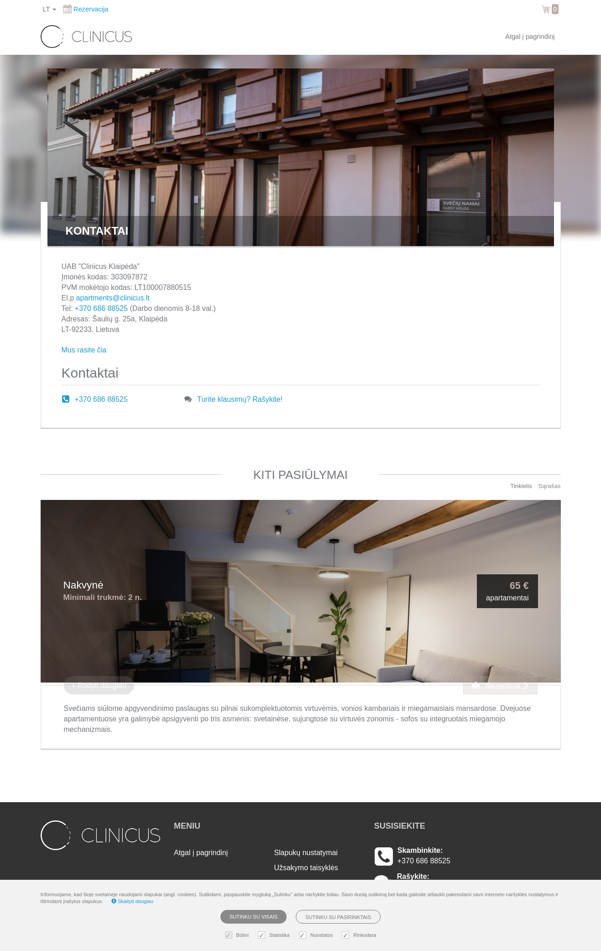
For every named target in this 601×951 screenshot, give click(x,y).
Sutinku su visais (253, 916)
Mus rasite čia (84, 350)
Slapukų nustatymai (306, 852)
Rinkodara (360, 935)
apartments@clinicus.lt (113, 298)
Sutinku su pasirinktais (338, 917)
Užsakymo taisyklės (306, 868)
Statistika (275, 935)
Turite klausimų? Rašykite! (239, 399)
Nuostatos (317, 935)
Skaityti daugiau (132, 901)
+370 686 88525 (101, 308)
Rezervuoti (500, 685)
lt (50, 9)
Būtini (238, 935)
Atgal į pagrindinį (529, 36)
